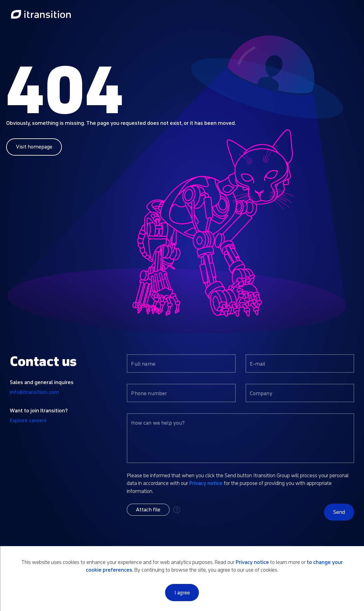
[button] (148, 510)
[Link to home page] (41, 15)
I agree (182, 593)
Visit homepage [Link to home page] (34, 147)
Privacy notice (205, 483)
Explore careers (28, 420)
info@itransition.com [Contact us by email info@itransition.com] (34, 392)
